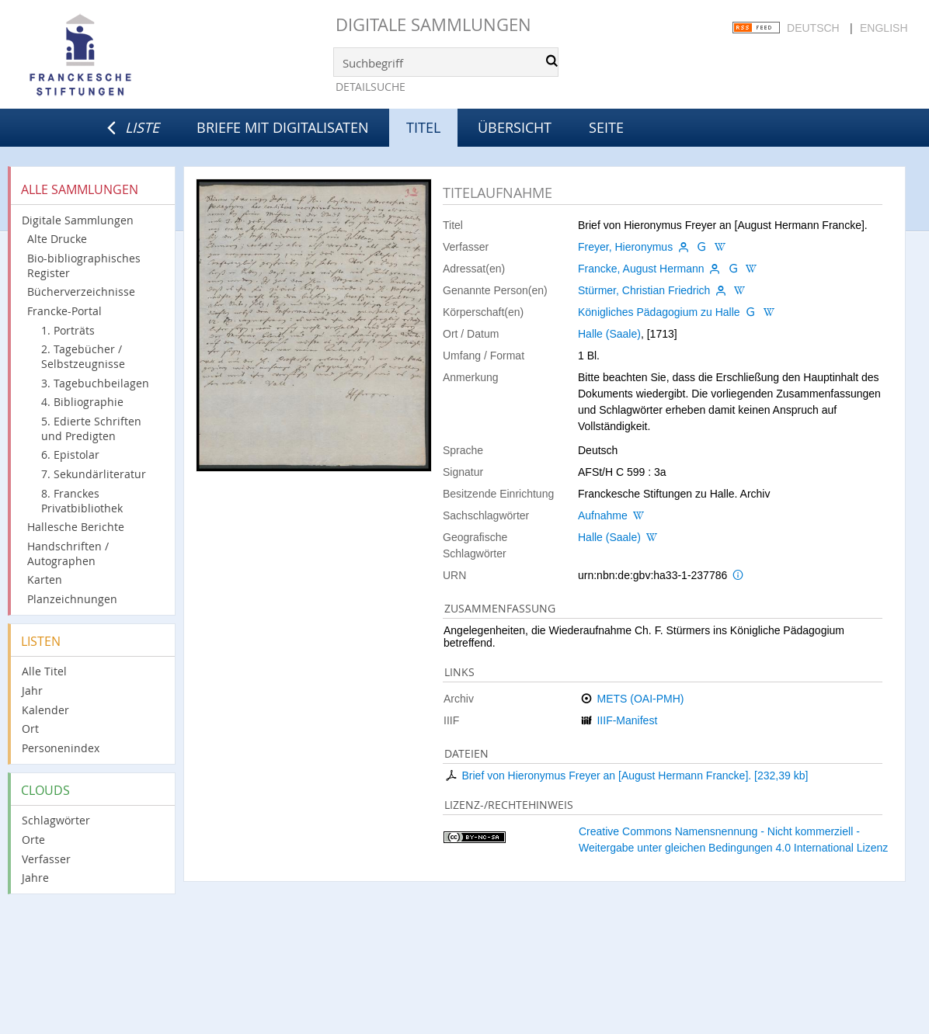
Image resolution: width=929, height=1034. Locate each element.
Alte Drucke (57, 238)
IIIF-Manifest (627, 720)
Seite (606, 127)
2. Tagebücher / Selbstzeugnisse (83, 356)
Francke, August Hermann (641, 268)
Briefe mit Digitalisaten (283, 127)
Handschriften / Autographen (68, 553)
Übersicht (514, 127)
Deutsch (813, 28)
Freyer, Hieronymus (625, 247)
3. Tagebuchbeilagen (95, 383)
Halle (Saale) (609, 334)
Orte (33, 839)
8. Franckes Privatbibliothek (82, 500)
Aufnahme (603, 515)
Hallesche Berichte (75, 526)
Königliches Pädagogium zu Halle (659, 312)
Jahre (35, 877)
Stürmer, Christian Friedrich (644, 290)
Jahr (32, 690)
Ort (30, 728)
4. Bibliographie (82, 401)
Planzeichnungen (72, 599)
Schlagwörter (56, 820)
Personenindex (60, 748)
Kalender (45, 710)
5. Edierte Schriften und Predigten (91, 428)
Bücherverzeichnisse (81, 291)
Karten (44, 579)
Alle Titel (44, 671)
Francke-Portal (64, 311)
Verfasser (46, 859)
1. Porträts (68, 330)
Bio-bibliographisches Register (84, 265)
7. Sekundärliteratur (93, 474)
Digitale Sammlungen (433, 24)
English (883, 28)
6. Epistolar (70, 454)
